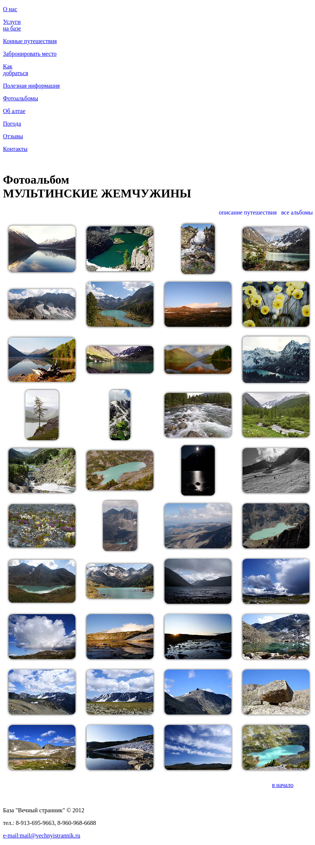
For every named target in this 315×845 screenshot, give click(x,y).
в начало (282, 785)
